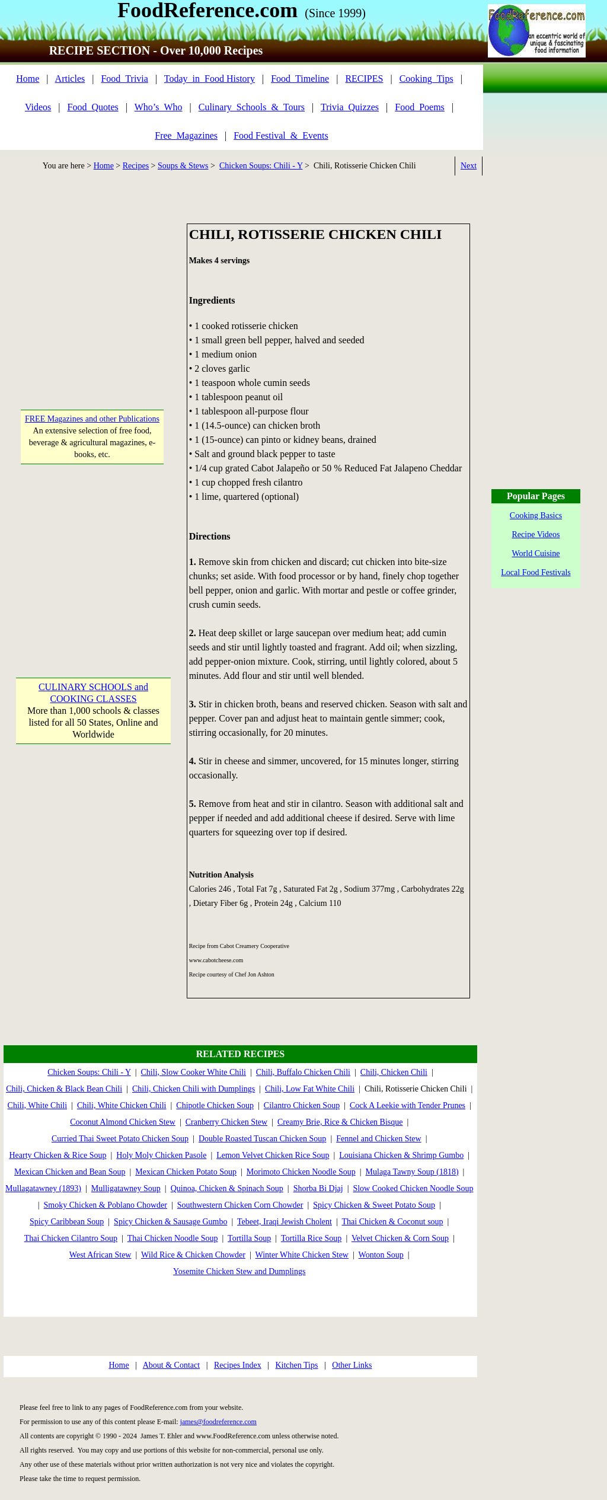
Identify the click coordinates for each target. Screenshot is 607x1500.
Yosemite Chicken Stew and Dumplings (239, 1271)
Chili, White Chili (37, 1105)
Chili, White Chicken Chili (122, 1105)
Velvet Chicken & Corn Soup (400, 1238)
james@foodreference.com (218, 1422)
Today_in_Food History (209, 79)
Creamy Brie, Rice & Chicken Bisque (340, 1122)
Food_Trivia (124, 79)
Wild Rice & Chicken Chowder (193, 1254)
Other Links (352, 1365)
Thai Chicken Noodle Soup (172, 1238)
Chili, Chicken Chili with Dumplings (193, 1088)
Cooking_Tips (426, 79)
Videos (38, 107)
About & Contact (171, 1365)
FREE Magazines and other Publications (92, 418)
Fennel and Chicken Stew (378, 1138)
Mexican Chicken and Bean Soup (69, 1171)
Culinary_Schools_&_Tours (252, 107)
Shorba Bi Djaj (318, 1188)
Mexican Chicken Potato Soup (186, 1171)
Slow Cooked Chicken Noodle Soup (413, 1188)
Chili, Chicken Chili (393, 1072)
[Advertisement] (93, 298)
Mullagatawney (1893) (43, 1188)
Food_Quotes (93, 107)
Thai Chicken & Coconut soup (392, 1221)
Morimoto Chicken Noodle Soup (301, 1171)
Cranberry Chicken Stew (226, 1122)
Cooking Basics (536, 515)
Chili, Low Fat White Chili (309, 1088)
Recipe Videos (536, 534)
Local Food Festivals (535, 572)
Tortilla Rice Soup (311, 1238)
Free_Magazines (186, 135)
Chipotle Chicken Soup (215, 1105)
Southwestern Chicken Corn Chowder (240, 1205)
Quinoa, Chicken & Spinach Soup (227, 1188)
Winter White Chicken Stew (302, 1254)
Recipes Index (237, 1365)
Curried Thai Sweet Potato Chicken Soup (120, 1138)
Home (27, 79)
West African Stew (100, 1254)
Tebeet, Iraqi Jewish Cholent (284, 1221)
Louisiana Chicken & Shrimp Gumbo (401, 1155)
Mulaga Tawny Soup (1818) (412, 1171)
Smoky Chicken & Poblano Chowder (105, 1205)
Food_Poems (420, 107)
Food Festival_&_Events (281, 135)
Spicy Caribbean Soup (67, 1221)
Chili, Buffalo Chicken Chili (303, 1072)
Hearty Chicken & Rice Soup (57, 1155)
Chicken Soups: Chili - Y (261, 165)
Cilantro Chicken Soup (302, 1105)
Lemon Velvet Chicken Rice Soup (272, 1155)
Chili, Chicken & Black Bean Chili (64, 1088)
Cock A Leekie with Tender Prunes (407, 1105)
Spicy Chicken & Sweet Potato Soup (374, 1205)
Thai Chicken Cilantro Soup (70, 1238)
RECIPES (364, 79)
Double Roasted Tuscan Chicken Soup (262, 1138)
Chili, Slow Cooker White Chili (193, 1072)
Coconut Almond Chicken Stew (122, 1122)
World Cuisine (536, 553)
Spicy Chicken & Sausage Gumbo (170, 1221)
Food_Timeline (300, 79)
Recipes (136, 165)
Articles (70, 79)
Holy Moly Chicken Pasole (161, 1155)
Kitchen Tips (296, 1365)
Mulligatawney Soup (126, 1188)
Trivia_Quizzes (350, 107)
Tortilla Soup (249, 1238)
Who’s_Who (159, 107)
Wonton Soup (381, 1254)
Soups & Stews (183, 165)
